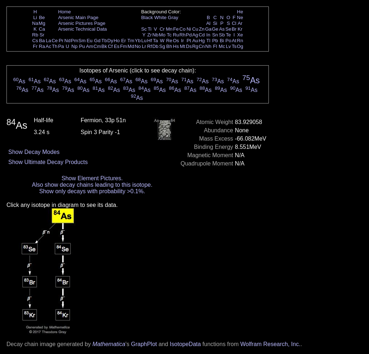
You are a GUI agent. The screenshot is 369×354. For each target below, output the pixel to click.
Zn (202, 29)
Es (117, 46)
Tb (104, 40)
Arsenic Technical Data (82, 29)
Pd (189, 34)
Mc (222, 46)
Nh (208, 46)
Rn (240, 40)
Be (42, 17)
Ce (55, 40)
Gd (97, 40)
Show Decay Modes (33, 152)
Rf (149, 46)
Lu (144, 40)
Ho (117, 40)
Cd (202, 34)
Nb (155, 34)
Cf (110, 46)
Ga (208, 29)
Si (215, 23)
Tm (130, 40)
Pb (215, 40)
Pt (189, 40)
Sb (222, 34)
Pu (82, 46)
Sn (215, 34)
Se (228, 29)
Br (234, 29)
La (48, 40)
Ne (240, 17)
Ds (189, 46)
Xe (240, 34)
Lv (228, 46)
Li (35, 17)
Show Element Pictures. (92, 178)
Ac (49, 46)
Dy (110, 40)
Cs (35, 40)
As (222, 29)
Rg (195, 46)
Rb (35, 34)
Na (35, 23)
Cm (97, 46)
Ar (239, 23)
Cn (202, 46)
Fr (35, 46)
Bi (222, 40)
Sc (144, 29)
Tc (169, 34)
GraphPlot (144, 344)
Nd (68, 40)
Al (208, 23)
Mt (182, 46)
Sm (82, 40)
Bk (104, 46)
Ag (195, 34)
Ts (234, 46)
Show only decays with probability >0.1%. (92, 191)
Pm (74, 40)
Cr (162, 29)
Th (55, 46)
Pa (61, 46)
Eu (89, 40)
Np (74, 46)
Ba (42, 40)
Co (182, 29)
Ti (150, 29)
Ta (155, 40)
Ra (42, 46)
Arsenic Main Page (78, 17)
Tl (208, 40)
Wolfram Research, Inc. (270, 344)
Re (169, 40)
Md (131, 46)
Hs (176, 46)
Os (176, 40)
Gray (173, 17)
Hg (202, 40)
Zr (149, 34)
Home (64, 11)
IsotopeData (185, 344)
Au (195, 40)
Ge (215, 29)
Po (228, 40)
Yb (138, 40)
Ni (189, 29)
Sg (162, 46)
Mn (169, 29)
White (160, 17)
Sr (42, 34)
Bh (169, 46)
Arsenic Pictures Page (81, 23)
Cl (234, 23)
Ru (176, 34)
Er (123, 40)
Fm (123, 46)
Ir (182, 40)
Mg (42, 23)
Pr (61, 40)
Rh (182, 34)
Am (89, 46)
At (234, 40)
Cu (195, 29)
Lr (144, 46)
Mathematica (108, 344)
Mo (162, 34)
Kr (239, 29)
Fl (215, 46)
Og (240, 46)
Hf (149, 40)
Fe (176, 29)
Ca (42, 29)
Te (228, 34)
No (138, 46)
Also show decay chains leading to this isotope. (92, 185)
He (240, 11)
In (208, 34)
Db (155, 46)
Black (147, 17)
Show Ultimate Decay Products (48, 162)
